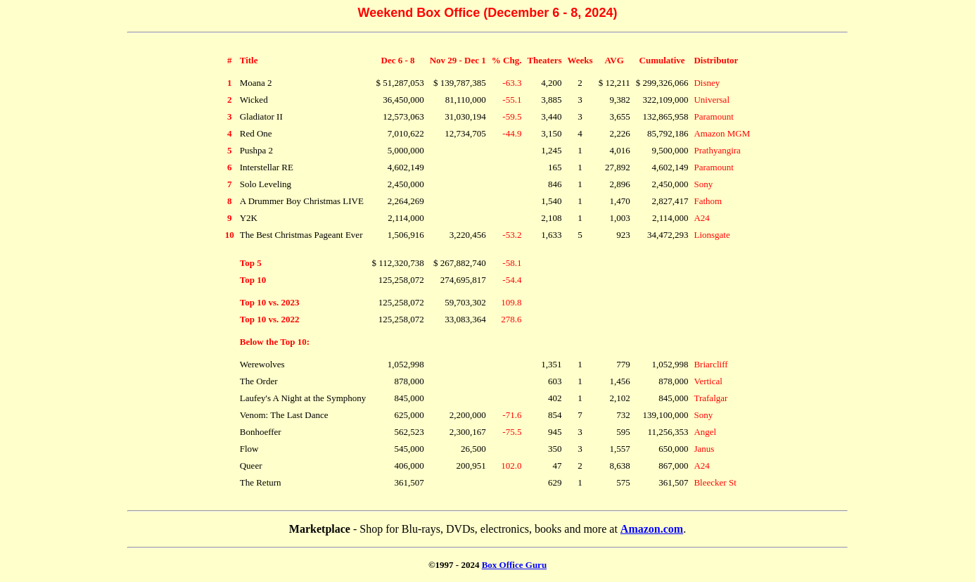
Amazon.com (651, 529)
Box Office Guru (514, 564)
